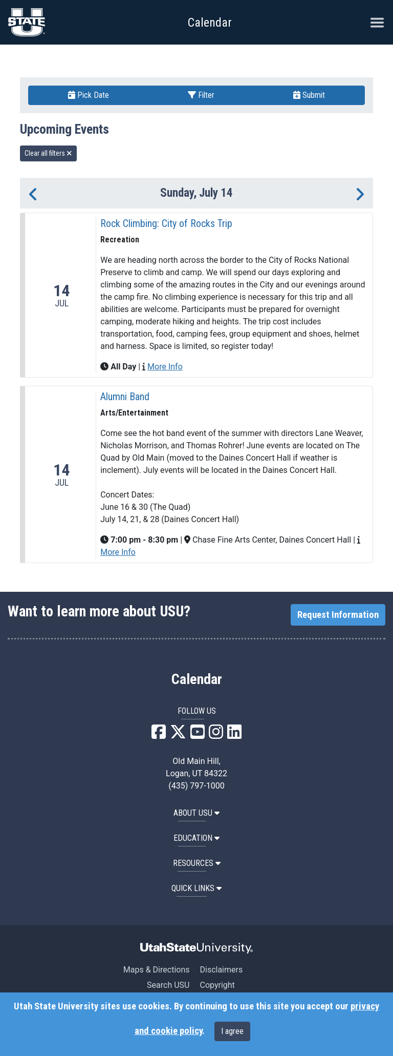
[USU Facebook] (158, 735)
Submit (309, 95)
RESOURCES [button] (197, 863)
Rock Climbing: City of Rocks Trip (166, 223)
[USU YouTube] (197, 735)
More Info (165, 366)
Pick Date (88, 95)
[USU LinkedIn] (234, 735)
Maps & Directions (156, 970)
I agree (232, 1031)
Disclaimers (221, 970)
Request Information (338, 614)
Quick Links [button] (196, 888)
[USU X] (178, 735)
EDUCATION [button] (196, 838)
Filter (201, 95)
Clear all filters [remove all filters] (48, 153)
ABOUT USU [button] (196, 813)
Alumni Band (124, 396)
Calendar (196, 679)
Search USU (168, 985)
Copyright (217, 985)
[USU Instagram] (216, 735)
